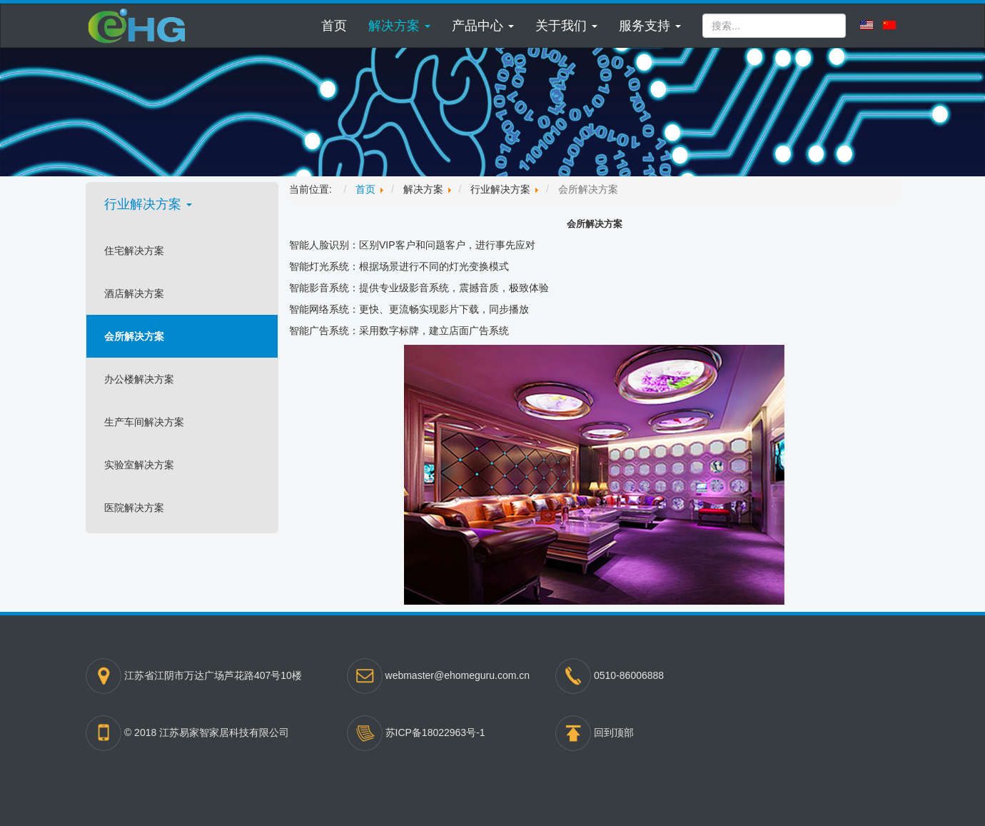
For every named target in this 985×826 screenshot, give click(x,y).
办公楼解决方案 (139, 379)
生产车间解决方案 (144, 422)
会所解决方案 (134, 336)
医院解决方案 (134, 507)
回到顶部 (614, 731)
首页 (334, 26)
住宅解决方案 (134, 250)
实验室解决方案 (139, 464)
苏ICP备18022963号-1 (435, 731)
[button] (399, 25)
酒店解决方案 (134, 293)
